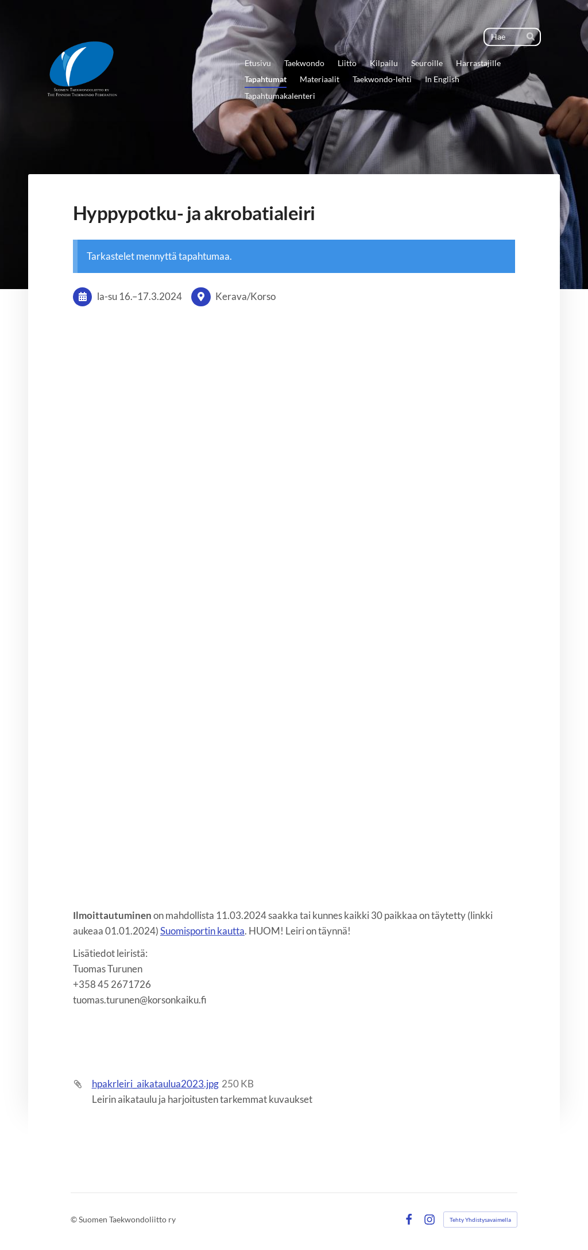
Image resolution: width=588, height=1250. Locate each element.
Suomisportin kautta (202, 931)
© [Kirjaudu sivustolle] (75, 1219)
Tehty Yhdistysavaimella (480, 1219)
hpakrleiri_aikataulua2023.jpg (155, 1084)
